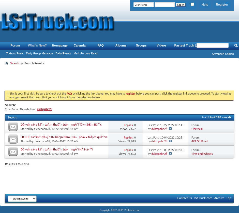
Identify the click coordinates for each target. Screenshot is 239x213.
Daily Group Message (39, 53)
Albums (121, 45)
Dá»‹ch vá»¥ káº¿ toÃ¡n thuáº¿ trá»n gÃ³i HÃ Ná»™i (57, 149)
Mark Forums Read (85, 53)
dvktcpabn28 (42, 129)
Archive (219, 198)
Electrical (197, 129)
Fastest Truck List (187, 45)
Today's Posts (15, 53)
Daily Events (63, 53)
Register (222, 4)
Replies (128, 125)
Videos (162, 45)
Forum (15, 45)
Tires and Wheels (202, 154)
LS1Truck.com (203, 198)
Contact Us (184, 198)
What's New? (37, 45)
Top (228, 198)
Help (205, 4)
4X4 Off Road (199, 141)
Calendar (80, 45)
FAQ (100, 45)
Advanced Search (223, 53)
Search (14, 63)
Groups (141, 45)
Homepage (59, 45)
